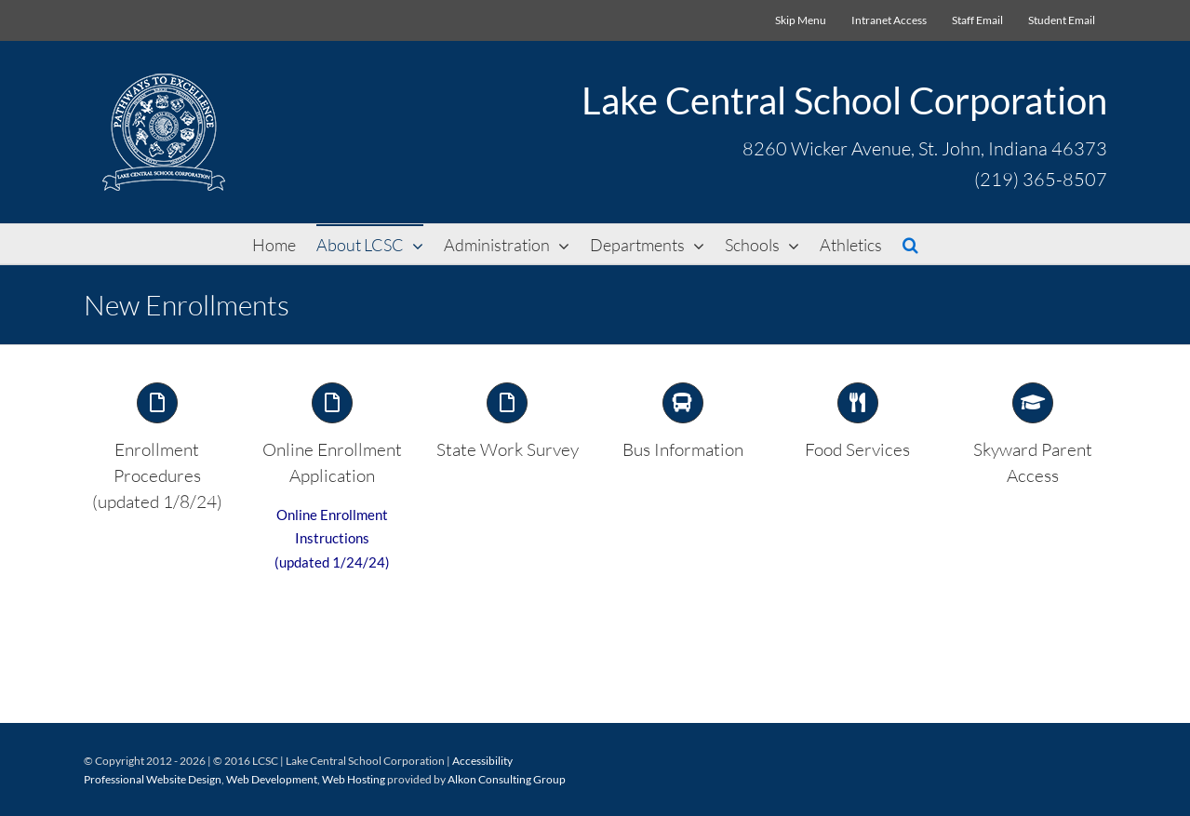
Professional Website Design (152, 777)
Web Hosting (353, 777)
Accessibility (482, 759)
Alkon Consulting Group (507, 777)
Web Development (271, 777)
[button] (910, 243)
